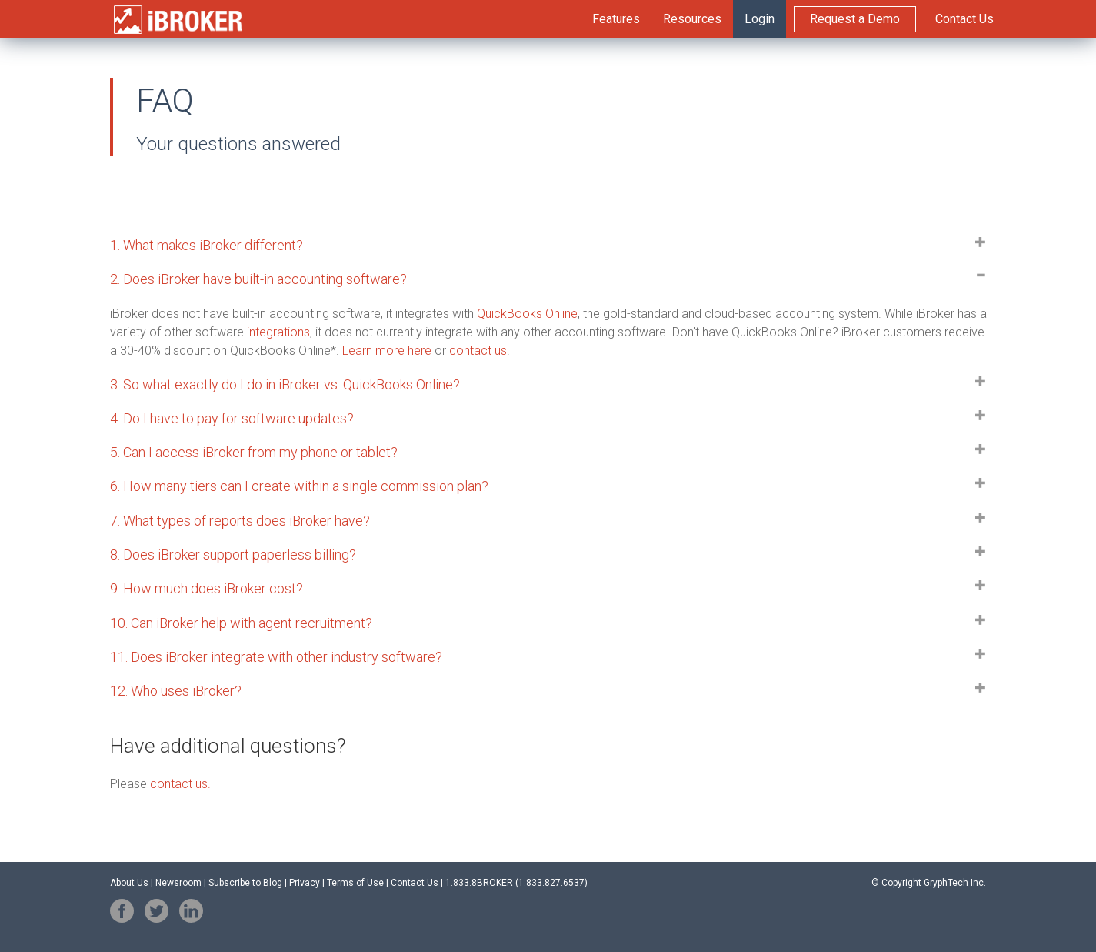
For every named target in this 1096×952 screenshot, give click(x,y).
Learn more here (386, 350)
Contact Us (414, 882)
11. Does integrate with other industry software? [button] (276, 657)
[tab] (548, 245)
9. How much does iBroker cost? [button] (206, 588)
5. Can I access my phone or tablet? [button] (254, 452)
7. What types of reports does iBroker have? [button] (240, 521)
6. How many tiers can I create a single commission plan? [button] (299, 486)
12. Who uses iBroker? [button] (176, 691)
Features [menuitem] (616, 19)
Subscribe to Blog (245, 882)
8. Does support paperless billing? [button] (233, 554)
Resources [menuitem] (692, 19)
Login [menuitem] (760, 19)
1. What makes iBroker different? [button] (206, 245)
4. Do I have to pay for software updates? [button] (232, 418)
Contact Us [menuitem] (964, 19)
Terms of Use (355, 882)
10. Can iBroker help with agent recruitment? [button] (241, 623)
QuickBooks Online (527, 313)
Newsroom (178, 882)
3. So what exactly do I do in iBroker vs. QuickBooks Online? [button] (285, 384)
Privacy (304, 882)
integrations (278, 332)
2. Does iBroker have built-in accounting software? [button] (258, 279)
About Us (129, 882)
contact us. (180, 784)
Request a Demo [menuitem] (855, 19)
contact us (478, 350)
